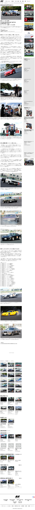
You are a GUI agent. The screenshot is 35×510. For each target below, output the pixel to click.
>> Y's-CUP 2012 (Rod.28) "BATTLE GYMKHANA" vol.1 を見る (8, 343)
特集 (20, 1)
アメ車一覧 (25, 60)
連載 (25, 1)
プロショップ (28, 1)
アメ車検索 (12, 1)
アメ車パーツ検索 (17, 1)
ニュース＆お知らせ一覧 (18, 454)
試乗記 (23, 1)
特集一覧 (20, 478)
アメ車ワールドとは (7, 1)
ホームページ (12, 31)
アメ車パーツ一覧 (26, 109)
